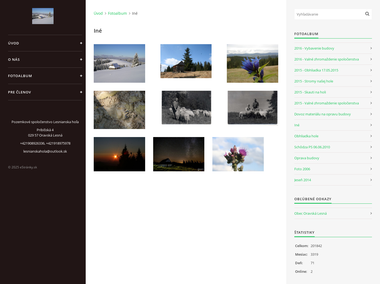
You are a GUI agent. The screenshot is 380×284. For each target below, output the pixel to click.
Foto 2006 (302, 168)
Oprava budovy (306, 158)
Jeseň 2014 (302, 179)
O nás (14, 59)
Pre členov (19, 92)
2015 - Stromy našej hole (313, 81)
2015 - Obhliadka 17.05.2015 (316, 70)
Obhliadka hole (306, 136)
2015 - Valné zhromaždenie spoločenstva (326, 103)
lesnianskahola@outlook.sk (45, 151)
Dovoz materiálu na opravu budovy (322, 114)
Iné (296, 125)
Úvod (13, 43)
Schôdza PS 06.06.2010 (312, 147)
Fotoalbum (20, 75)
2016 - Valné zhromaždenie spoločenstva (326, 59)
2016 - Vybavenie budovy (314, 48)
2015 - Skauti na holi (310, 92)
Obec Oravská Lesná (310, 213)
